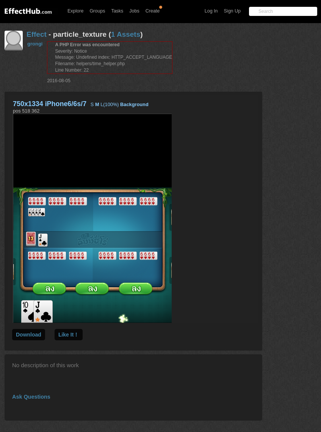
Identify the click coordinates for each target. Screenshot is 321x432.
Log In (211, 11)
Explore (75, 11)
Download (28, 335)
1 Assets (125, 34)
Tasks (117, 11)
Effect (37, 34)
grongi (34, 44)
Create (153, 11)
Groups (97, 11)
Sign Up (232, 11)
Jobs (134, 11)
